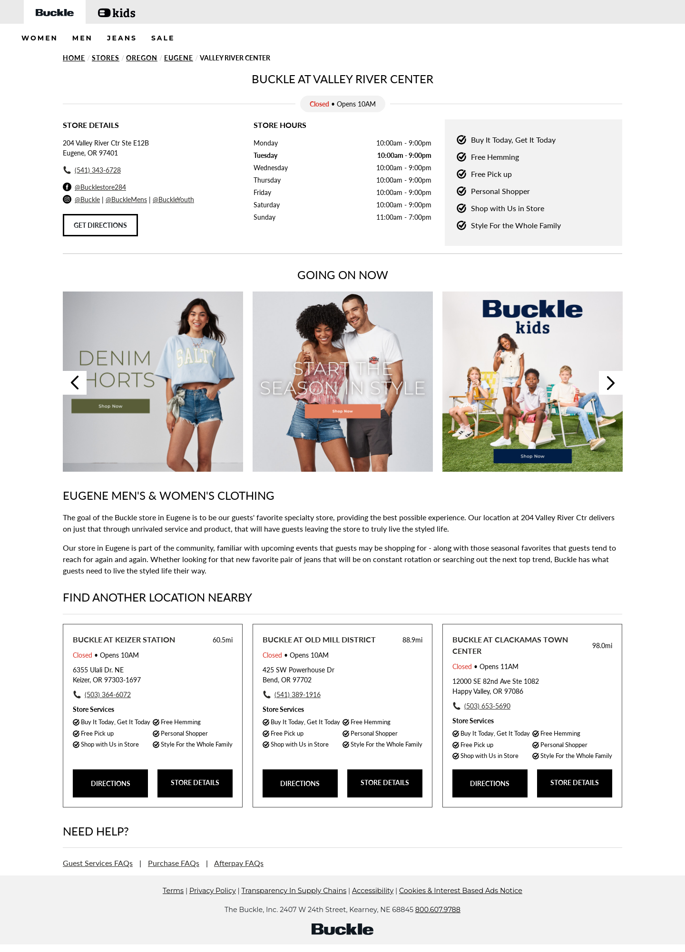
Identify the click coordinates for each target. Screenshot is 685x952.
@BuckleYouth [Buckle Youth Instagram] (173, 199)
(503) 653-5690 (487, 706)
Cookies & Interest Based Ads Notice (460, 905)
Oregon (141, 58)
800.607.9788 (437, 924)
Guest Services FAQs (98, 862)
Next (611, 383)
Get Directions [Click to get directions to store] (100, 225)
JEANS (122, 38)
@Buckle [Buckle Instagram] (87, 199)
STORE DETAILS (195, 782)
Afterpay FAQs (239, 862)
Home (74, 58)
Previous (75, 383)
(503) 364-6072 (108, 694)
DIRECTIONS (110, 783)
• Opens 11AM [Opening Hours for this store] (485, 666)
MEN (82, 38)
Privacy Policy (212, 905)
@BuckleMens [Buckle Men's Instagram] (126, 199)
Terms (173, 905)
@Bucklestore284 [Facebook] (100, 187)
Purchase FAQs (173, 862)
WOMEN (39, 38)
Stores (105, 58)
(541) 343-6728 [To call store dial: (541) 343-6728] (98, 170)
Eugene (178, 58)
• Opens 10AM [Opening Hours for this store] (106, 655)
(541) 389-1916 (297, 694)
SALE (163, 38)
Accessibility (372, 905)
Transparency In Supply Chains (294, 905)
